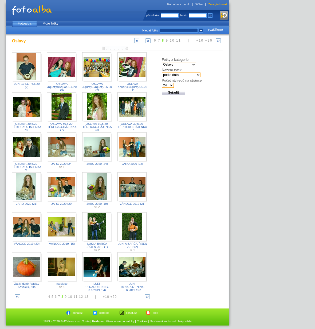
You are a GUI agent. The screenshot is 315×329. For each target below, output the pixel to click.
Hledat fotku (150, 30)
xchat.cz (131, 312)
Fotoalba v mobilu (179, 4)
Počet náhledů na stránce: (182, 80)
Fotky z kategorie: (176, 60)
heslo (183, 15)
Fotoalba (24, 23)
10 (172, 40)
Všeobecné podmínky (120, 321)
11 (178, 40)
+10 (200, 40)
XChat (199, 4)
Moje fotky (50, 23)
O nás (85, 321)
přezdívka (152, 15)
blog (155, 312)
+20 (208, 40)
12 (81, 297)
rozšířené (215, 29)
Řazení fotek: (172, 70)
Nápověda (184, 321)
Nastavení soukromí (163, 321)
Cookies (142, 321)
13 (86, 297)
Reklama (98, 321)
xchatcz (77, 312)
